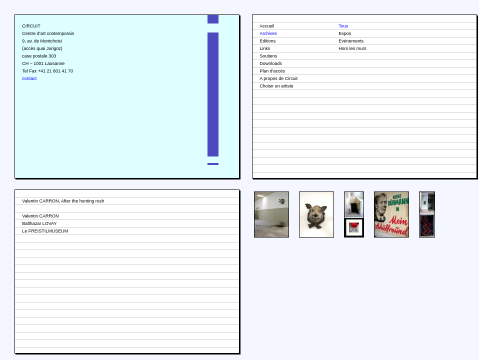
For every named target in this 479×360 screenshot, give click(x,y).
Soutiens (268, 56)
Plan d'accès (272, 71)
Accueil (267, 26)
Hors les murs (352, 48)
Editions (268, 41)
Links (265, 48)
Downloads (271, 63)
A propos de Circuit (279, 78)
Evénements (351, 41)
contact (29, 78)
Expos (344, 33)
